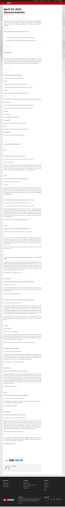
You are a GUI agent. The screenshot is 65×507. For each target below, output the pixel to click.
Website (15, 386)
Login (49, 0)
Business (24, 2)
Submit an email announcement (30, 484)
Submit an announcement (9, 443)
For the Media (26, 488)
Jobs (45, 488)
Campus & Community (31, 2)
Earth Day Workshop (9, 381)
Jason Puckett (16, 431)
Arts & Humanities (16, 2)
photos (30, 22)
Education (38, 2)
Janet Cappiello (25, 437)
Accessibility (46, 483)
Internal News (5, 486)
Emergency (46, 486)
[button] (61, 3)
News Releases (41, 0)
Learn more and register (19, 246)
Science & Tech (50, 2)
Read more (31, 37)
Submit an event (27, 486)
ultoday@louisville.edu (27, 503)
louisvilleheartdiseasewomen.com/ (22, 219)
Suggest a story (26, 483)
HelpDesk (16, 272)
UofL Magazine (5, 484)
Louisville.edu (34, 500)
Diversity (46, 484)
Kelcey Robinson (17, 293)
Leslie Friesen (31, 169)
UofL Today (7, 14)
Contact (45, 0)
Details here (9, 194)
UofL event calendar (19, 24)
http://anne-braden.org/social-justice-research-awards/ (15, 318)
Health (44, 2)
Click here (6, 25)
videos (26, 22)
